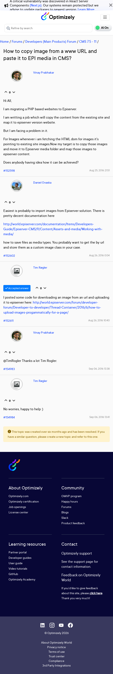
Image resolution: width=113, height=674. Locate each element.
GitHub (13, 574)
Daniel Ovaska (42, 182)
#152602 (9, 256)
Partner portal (18, 552)
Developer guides (20, 558)
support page (83, 561)
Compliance (56, 661)
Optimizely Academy (22, 579)
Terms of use (56, 652)
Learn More (86, 9)
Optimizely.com (19, 496)
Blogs (65, 512)
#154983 (9, 369)
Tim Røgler (40, 267)
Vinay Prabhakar (43, 72)
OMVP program (71, 496)
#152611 (8, 321)
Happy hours (69, 501)
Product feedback (73, 523)
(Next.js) (36, 5)
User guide (16, 563)
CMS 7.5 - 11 (87, 41)
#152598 (9, 171)
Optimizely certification (24, 501)
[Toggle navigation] (105, 17)
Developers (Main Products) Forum (50, 41)
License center (18, 512)
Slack (64, 518)
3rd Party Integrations (56, 665)
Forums (17, 41)
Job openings (17, 507)
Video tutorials (18, 568)
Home (4, 41)
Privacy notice (56, 647)
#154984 (9, 417)
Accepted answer (17, 288)
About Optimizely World (56, 642)
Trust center (57, 656)
